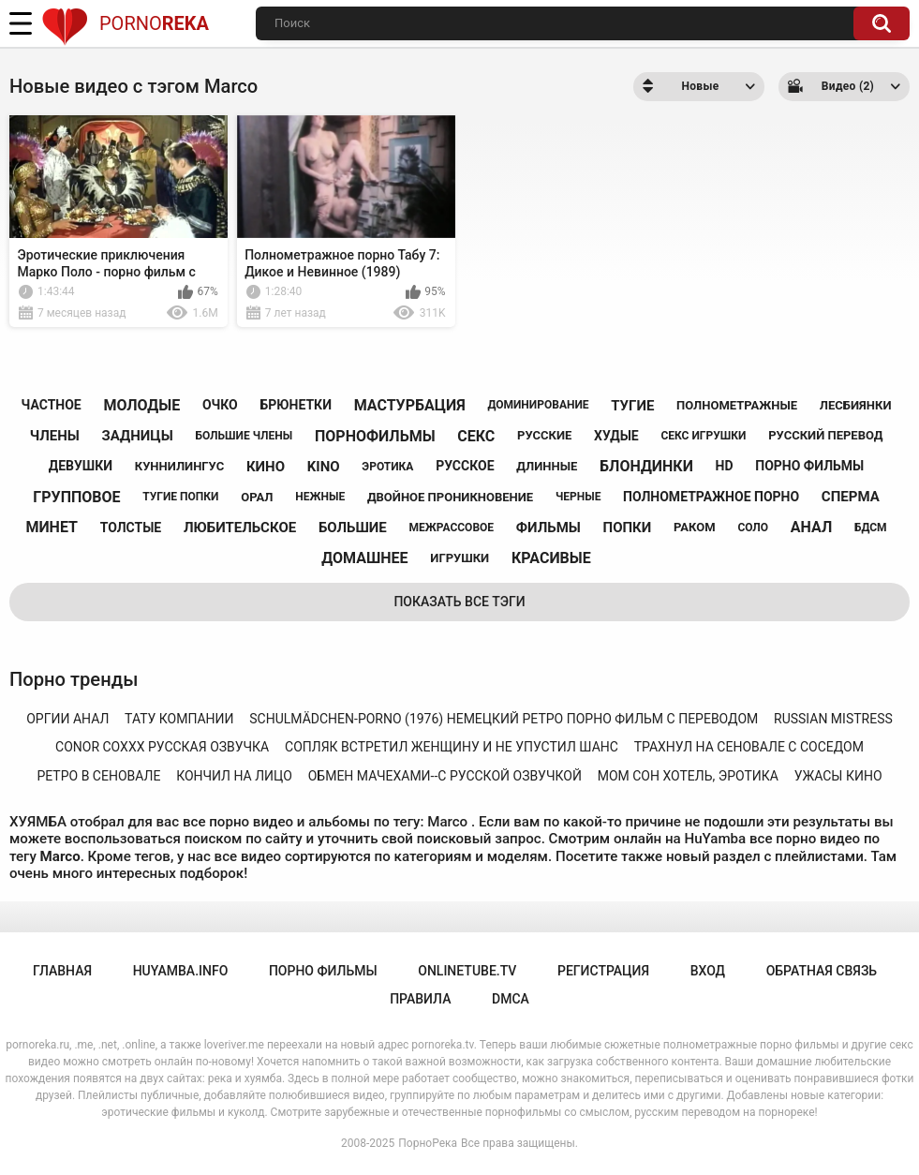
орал (257, 497)
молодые (141, 405)
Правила (420, 998)
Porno (125, 23)
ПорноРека (427, 1143)
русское (465, 465)
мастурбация (410, 405)
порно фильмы (809, 465)
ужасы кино (838, 775)
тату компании (179, 718)
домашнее (364, 558)
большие (353, 527)
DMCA (510, 998)
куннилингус (179, 466)
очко (220, 404)
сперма (851, 496)
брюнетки (296, 404)
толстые (131, 527)
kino (323, 466)
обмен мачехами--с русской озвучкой (445, 775)
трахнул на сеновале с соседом (749, 746)
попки (627, 527)
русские (544, 435)
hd (725, 465)
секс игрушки (703, 435)
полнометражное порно (711, 496)
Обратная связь (821, 970)
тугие (632, 405)
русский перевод (825, 435)
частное (52, 404)
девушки (80, 465)
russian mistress (833, 718)
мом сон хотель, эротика (688, 775)
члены (55, 435)
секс (476, 436)
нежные (320, 496)
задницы (137, 435)
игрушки (459, 558)
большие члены (243, 435)
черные (578, 496)
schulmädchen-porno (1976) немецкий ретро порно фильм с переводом (503, 718)
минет (51, 527)
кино (265, 466)
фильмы (548, 527)
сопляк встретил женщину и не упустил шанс (451, 746)
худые (616, 435)
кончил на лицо (234, 775)
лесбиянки (856, 405)
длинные (546, 466)
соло (752, 527)
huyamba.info (181, 970)
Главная (62, 970)
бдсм (870, 527)
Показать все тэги (459, 601)
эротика (387, 466)
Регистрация (603, 970)
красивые (551, 558)
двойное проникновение (450, 497)
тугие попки (180, 496)
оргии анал (67, 718)
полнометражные (736, 405)
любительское (240, 527)
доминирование (537, 404)
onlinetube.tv (467, 970)
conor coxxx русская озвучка (162, 746)
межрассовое (451, 527)
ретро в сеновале (98, 775)
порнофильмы (375, 436)
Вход (707, 970)
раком (695, 527)
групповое (76, 497)
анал (811, 527)
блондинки (646, 466)
